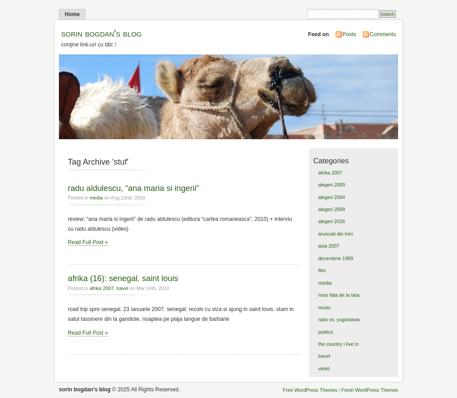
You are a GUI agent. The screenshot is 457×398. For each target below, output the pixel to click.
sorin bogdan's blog (101, 33)
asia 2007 (328, 246)
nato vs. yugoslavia (339, 319)
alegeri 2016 (331, 221)
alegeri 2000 (331, 184)
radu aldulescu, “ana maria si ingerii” (133, 188)
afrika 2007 (102, 288)
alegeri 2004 (331, 197)
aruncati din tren (335, 233)
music (324, 307)
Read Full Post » (88, 242)
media (96, 197)
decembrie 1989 (335, 258)
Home (72, 14)
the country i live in (338, 344)
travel (122, 288)
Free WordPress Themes (310, 390)
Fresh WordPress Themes (369, 390)
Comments (383, 34)
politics (325, 332)
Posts (349, 34)
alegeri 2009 (331, 209)
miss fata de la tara (338, 295)
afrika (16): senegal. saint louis (123, 278)
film (322, 270)
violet (324, 368)
